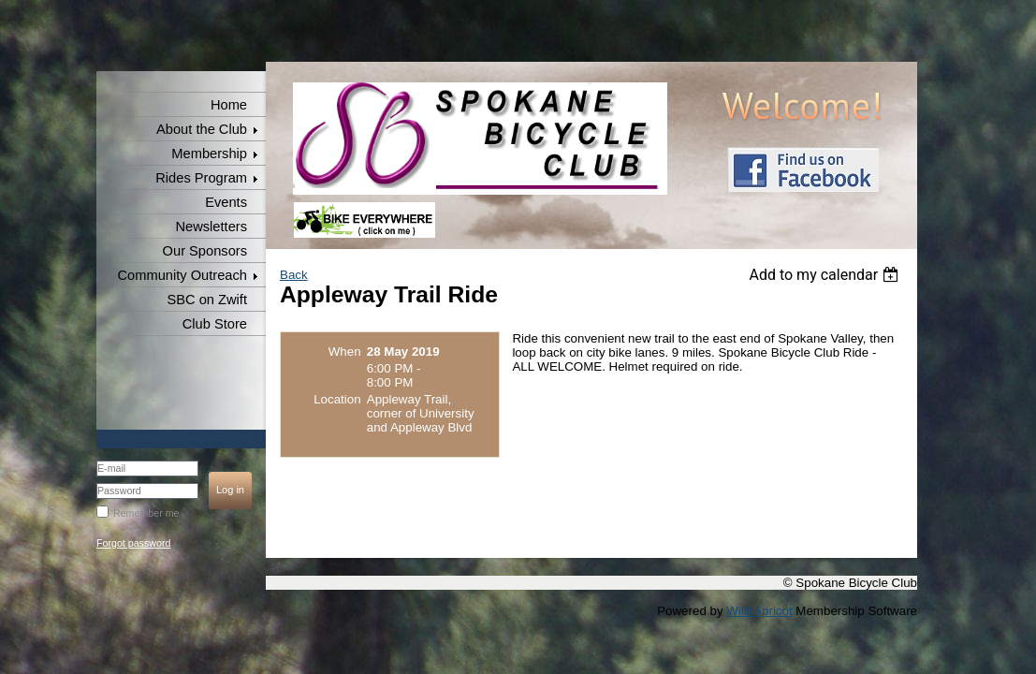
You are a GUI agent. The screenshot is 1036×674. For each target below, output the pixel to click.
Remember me (146, 513)
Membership (209, 153)
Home (229, 104)
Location (337, 399)
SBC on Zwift (207, 299)
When (344, 351)
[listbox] (826, 274)
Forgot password (133, 543)
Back (294, 275)
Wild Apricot (759, 611)
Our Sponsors (205, 250)
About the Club (201, 129)
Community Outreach (182, 275)
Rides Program (201, 177)
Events (226, 202)
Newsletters (211, 226)
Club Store (214, 323)
